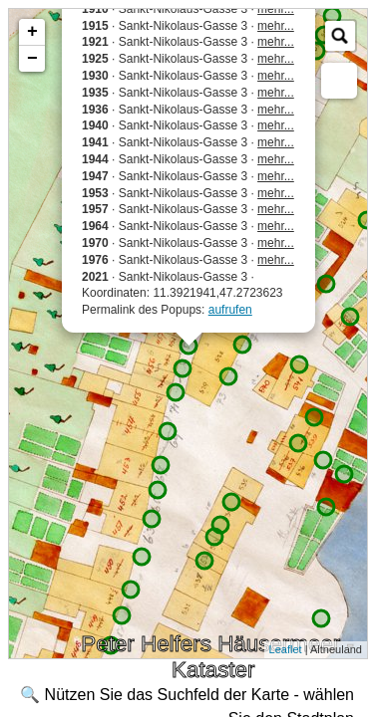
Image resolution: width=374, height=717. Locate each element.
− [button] (32, 59)
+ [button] (32, 32)
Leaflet (285, 649)
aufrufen (230, 310)
